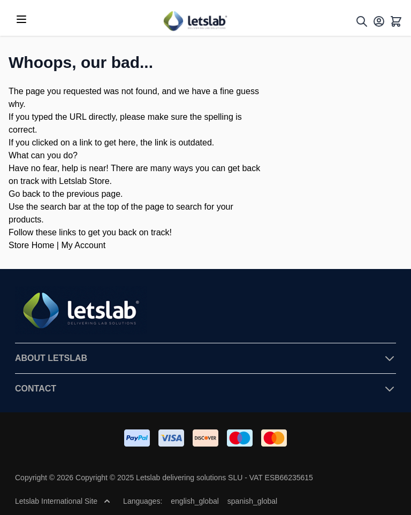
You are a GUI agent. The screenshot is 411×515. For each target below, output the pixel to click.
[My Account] (378, 21)
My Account (83, 245)
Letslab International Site (62, 501)
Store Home (31, 245)
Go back (25, 193)
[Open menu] (21, 19)
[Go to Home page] (195, 21)
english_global (195, 501)
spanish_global (252, 501)
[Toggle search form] (361, 21)
